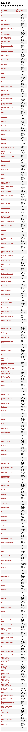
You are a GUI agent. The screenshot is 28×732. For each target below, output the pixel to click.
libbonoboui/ (4, 459)
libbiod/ (3, 385)
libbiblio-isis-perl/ (5, 200)
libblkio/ (3, 419)
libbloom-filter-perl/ (6, 441)
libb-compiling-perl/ (6, 15)
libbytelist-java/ (5, 715)
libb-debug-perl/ (5, 24)
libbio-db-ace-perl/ (6, 281)
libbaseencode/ (5, 121)
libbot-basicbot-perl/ (6, 472)
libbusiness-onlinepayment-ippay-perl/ (7, 663)
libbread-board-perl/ (6, 538)
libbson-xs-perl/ (5, 576)
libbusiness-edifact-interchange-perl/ (6, 629)
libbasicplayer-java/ (6, 130)
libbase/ (3, 112)
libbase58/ (4, 117)
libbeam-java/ (5, 143)
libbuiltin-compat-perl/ (7, 602)
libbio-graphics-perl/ (6, 328)
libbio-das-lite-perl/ (6, 277)
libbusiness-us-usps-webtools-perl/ (6, 711)
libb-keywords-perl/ (6, 55)
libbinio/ (3, 247)
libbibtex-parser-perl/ (6, 225)
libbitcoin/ (3, 410)
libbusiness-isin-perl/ (6, 646)
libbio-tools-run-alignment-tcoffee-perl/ (7, 372)
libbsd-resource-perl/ (6, 560)
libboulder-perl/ (5, 485)
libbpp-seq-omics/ (6, 525)
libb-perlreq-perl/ (5, 64)
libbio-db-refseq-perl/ (6, 307)
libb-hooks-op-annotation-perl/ (5, 33)
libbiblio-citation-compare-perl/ (5, 183)
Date (22, 10)
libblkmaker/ (4, 423)
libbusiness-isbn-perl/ (7, 642)
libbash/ (3, 125)
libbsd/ (3, 551)
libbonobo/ (4, 454)
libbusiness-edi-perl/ (6, 624)
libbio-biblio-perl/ (5, 260)
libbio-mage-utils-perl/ (7, 337)
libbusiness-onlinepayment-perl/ (6, 685)
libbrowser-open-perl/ (7, 542)
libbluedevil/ (4, 445)
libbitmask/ (4, 415)
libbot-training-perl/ (6, 481)
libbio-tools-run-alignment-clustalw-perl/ (7, 368)
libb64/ (3, 77)
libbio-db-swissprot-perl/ (7, 316)
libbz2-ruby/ (4, 729)
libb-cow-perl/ (5, 20)
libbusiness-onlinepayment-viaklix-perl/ (7, 698)
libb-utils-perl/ (5, 68)
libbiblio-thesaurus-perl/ (7, 221)
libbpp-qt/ (3, 511)
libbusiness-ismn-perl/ (7, 651)
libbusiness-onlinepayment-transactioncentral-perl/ (7, 694)
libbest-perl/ (4, 169)
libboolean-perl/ (5, 463)
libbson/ (3, 567)
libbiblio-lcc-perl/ (5, 203)
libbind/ (3, 234)
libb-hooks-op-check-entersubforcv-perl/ (7, 38)
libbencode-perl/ (5, 161)
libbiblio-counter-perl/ (7, 191)
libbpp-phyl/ (4, 498)
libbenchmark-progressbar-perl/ (6, 152)
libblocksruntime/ (5, 432)
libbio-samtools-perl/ (6, 350)
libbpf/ (3, 489)
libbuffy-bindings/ (5, 598)
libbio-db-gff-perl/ (5, 294)
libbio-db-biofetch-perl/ (7, 285)
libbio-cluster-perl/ (6, 269)
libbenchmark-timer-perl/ (7, 156)
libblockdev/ (4, 428)
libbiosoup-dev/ (5, 394)
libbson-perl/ (4, 572)
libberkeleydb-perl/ (6, 165)
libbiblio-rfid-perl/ (5, 208)
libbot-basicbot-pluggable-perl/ (5, 476)
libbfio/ (3, 174)
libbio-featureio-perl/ (6, 324)
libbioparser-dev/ (5, 390)
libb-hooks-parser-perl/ (7, 51)
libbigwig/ (3, 230)
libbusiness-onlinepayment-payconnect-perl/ (5, 672)
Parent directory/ (5, 12)
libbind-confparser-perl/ (7, 243)
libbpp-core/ (4, 494)
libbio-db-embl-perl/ (6, 290)
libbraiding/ (4, 533)
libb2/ (2, 73)
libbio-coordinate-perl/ (7, 274)
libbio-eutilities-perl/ (6, 320)
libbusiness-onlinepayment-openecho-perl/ (5, 667)
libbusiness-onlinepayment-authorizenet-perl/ (6, 659)
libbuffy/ (3, 594)
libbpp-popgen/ (5, 507)
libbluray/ (3, 450)
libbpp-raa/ (4, 516)
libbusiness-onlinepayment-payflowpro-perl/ (5, 676)
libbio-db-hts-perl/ (6, 299)
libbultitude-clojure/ (6, 607)
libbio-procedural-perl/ (7, 346)
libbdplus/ (3, 139)
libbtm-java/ (4, 589)
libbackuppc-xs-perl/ (6, 86)
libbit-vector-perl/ (5, 403)
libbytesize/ (4, 724)
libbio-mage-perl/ (5, 333)
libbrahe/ (3, 529)
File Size (17, 10)
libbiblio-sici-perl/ (5, 212)
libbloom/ (3, 437)
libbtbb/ (3, 585)
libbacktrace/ (4, 81)
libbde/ (3, 134)
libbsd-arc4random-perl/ (7, 555)
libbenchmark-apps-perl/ (7, 147)
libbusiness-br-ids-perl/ (7, 616)
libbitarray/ (4, 407)
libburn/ (3, 611)
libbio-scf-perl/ (5, 354)
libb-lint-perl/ (4, 59)
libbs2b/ (3, 547)
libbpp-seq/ (4, 520)
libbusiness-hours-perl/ (7, 633)
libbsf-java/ (4, 564)
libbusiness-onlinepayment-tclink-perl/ (7, 689)
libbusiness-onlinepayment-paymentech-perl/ (6, 681)
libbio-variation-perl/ (6, 381)
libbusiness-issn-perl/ (7, 655)
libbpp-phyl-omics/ (6, 503)
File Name (4, 10)
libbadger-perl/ (5, 90)
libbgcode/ (4, 178)
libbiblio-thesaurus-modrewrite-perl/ (6, 216)
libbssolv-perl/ (5, 580)
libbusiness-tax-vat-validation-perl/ (6, 707)
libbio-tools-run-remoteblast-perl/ (5, 377)
